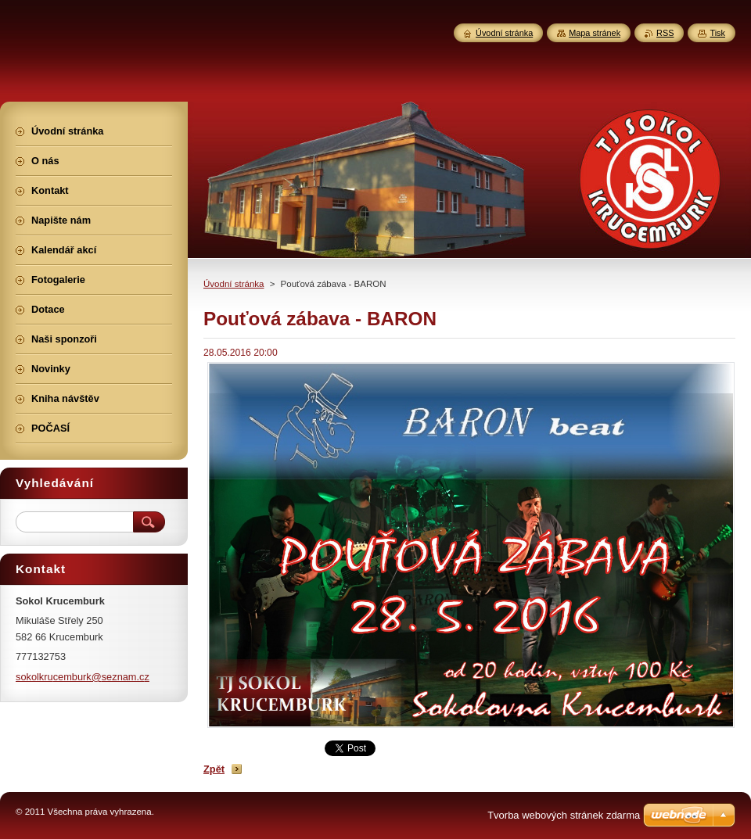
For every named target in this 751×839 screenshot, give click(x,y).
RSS (665, 33)
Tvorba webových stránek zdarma (563, 815)
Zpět (214, 769)
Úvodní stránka (233, 284)
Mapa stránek (594, 33)
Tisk (717, 33)
